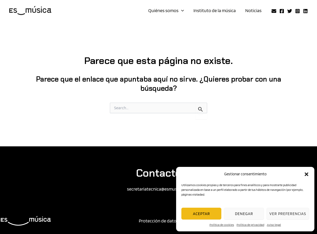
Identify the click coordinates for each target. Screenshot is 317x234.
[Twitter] (289, 11)
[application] (181, 10)
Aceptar (201, 213)
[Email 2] (274, 11)
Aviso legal (274, 225)
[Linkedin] (305, 11)
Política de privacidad (250, 225)
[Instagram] (297, 11)
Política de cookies (221, 225)
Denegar (244, 213)
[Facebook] (281, 11)
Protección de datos (158, 220)
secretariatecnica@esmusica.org (158, 189)
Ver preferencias (287, 213)
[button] (306, 174)
